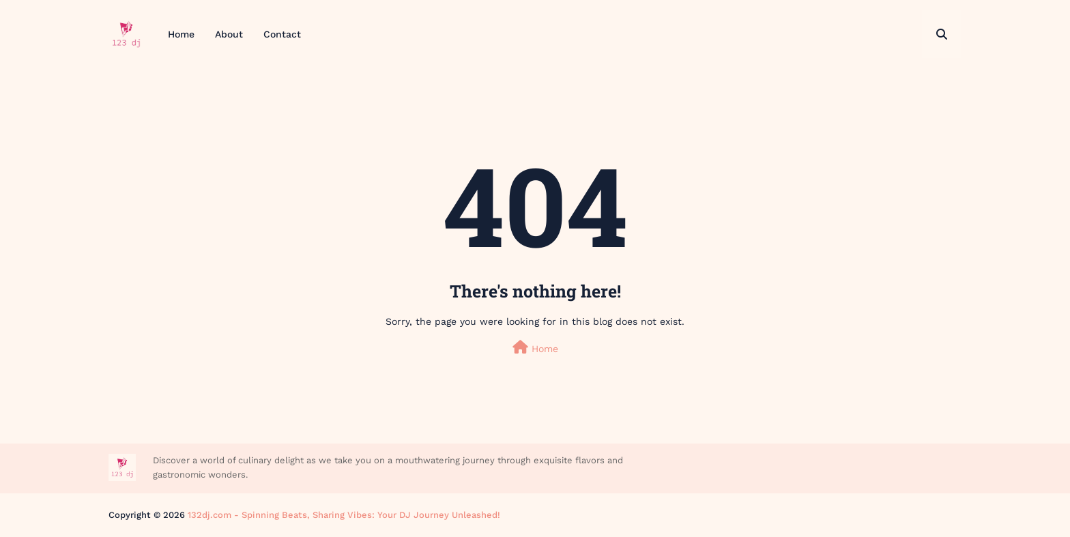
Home (535, 347)
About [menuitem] (229, 34)
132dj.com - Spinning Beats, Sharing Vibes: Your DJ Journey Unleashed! (344, 515)
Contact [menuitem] (282, 34)
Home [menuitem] (181, 34)
